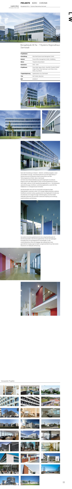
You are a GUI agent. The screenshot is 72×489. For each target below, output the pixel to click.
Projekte (25, 3)
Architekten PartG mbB (14, 7)
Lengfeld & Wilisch (15, 6)
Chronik (43, 3)
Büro (34, 3)
